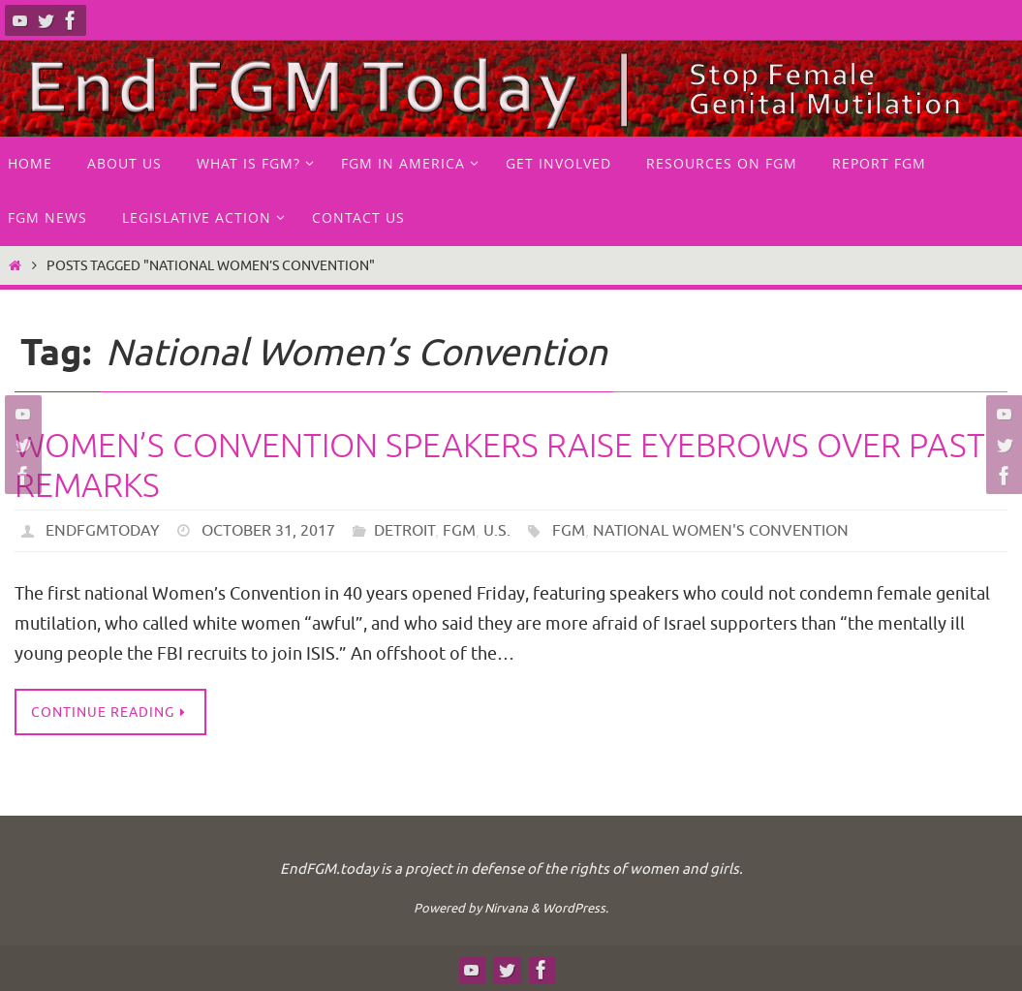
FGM (459, 531)
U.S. (497, 531)
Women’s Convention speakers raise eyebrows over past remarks (500, 466)
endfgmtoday (103, 531)
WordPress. (575, 908)
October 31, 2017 (268, 531)
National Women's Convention (721, 531)
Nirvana (506, 908)
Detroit (404, 531)
